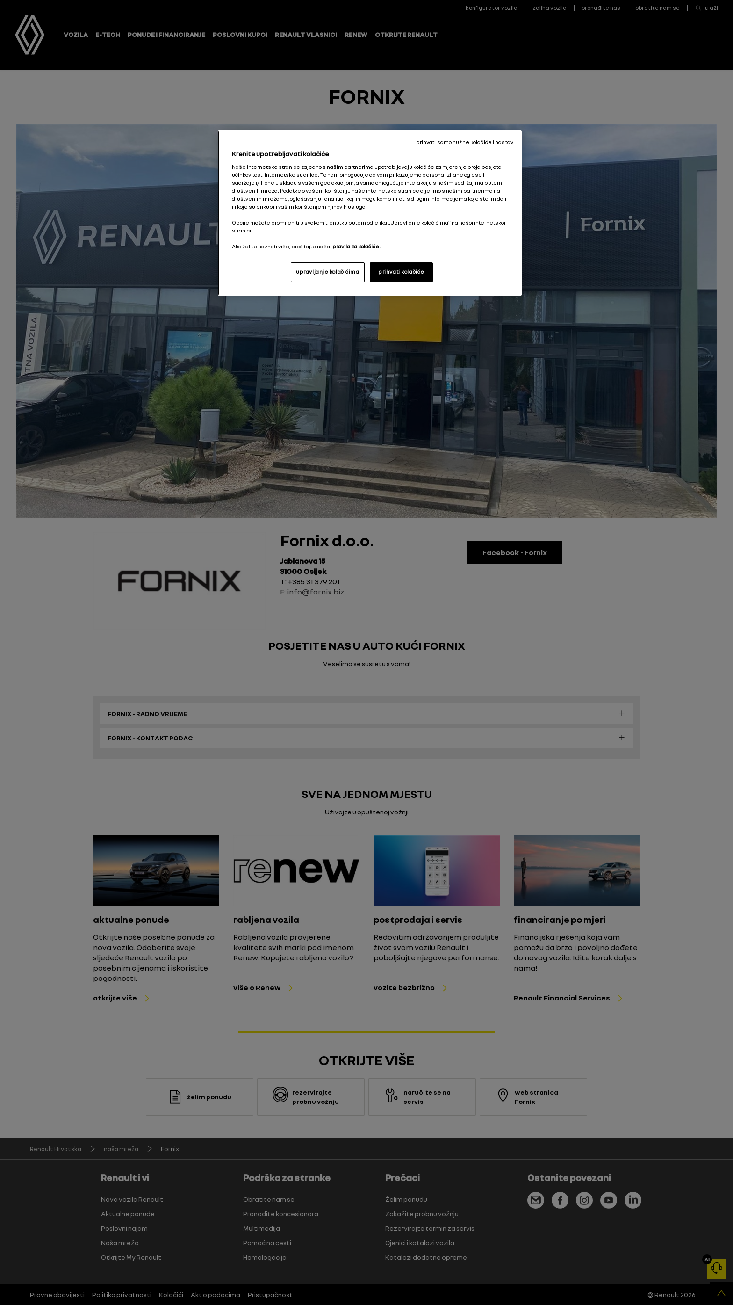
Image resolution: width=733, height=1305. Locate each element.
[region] (370, 213)
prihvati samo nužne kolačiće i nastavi (465, 142)
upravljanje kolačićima (327, 271)
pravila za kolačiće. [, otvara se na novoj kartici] (356, 246)
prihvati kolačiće (401, 271)
